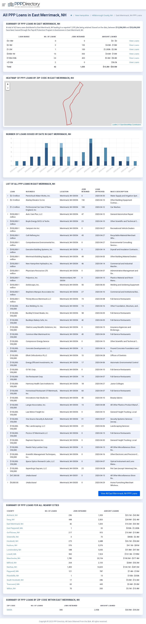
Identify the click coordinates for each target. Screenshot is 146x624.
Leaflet (114, 125)
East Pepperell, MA (15, 528)
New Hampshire (82, 15)
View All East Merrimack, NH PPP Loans (119, 493)
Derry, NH (10, 520)
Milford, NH (12, 563)
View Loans (134, 41)
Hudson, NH (12, 545)
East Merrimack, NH (15, 524)
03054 (9, 610)
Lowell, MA (11, 554)
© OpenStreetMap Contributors (130, 125)
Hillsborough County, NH (102, 15)
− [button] (8, 88)
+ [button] (8, 84)
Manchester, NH (13, 558)
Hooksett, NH (12, 541)
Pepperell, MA (13, 571)
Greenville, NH (13, 537)
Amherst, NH (12, 515)
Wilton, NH (11, 588)
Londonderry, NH (14, 550)
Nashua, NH (12, 567)
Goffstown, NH (13, 532)
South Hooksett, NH (15, 580)
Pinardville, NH (13, 576)
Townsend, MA (13, 584)
